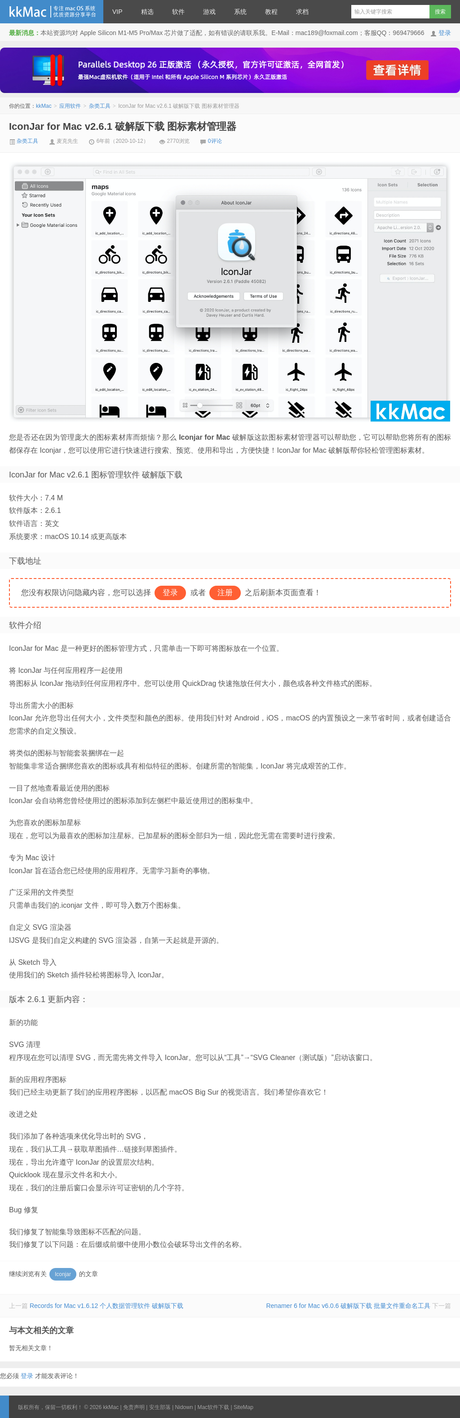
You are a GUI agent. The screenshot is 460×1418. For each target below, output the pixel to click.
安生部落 (160, 1407)
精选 (147, 11)
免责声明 (134, 1407)
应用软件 (70, 106)
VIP (117, 11)
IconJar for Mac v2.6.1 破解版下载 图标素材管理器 (122, 126)
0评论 (215, 141)
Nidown (184, 1407)
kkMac (51, 11)
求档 (302, 11)
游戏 (209, 11)
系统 (240, 11)
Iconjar (63, 1274)
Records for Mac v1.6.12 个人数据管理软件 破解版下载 (106, 1305)
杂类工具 (100, 106)
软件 (178, 11)
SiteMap (243, 1407)
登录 (444, 32)
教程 (271, 11)
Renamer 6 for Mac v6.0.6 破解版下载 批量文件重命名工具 (348, 1305)
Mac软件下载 (213, 1407)
